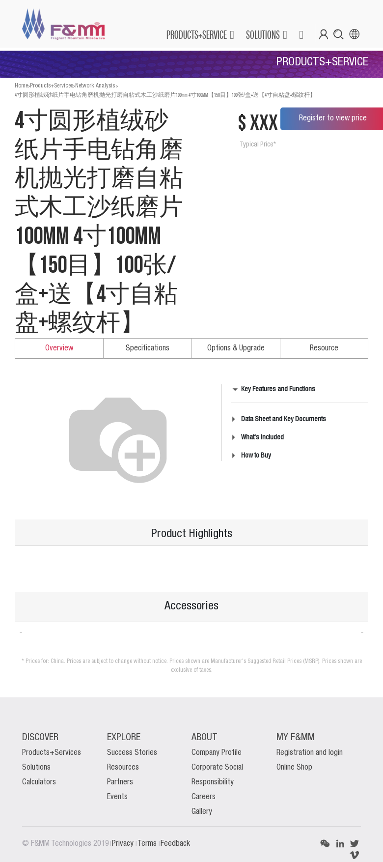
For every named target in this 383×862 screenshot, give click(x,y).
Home (21, 85)
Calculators (39, 782)
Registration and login (309, 752)
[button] (300, 35)
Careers (204, 797)
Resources (123, 767)
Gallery (202, 811)
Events (117, 797)
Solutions (36, 767)
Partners (120, 782)
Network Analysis (95, 85)
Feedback (175, 843)
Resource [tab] (324, 348)
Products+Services (51, 85)
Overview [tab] (59, 348)
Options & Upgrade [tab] (236, 348)
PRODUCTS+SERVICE (196, 34)
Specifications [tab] (147, 348)
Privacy (124, 843)
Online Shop (294, 767)
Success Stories (132, 752)
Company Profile (217, 752)
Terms (148, 843)
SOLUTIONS (263, 34)
